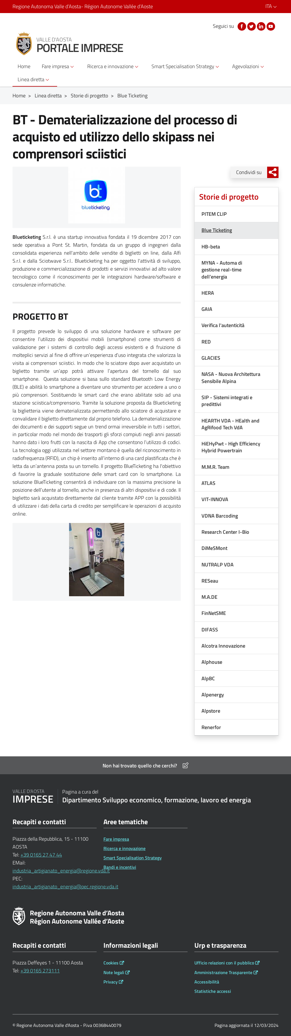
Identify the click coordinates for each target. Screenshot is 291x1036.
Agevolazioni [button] (249, 66)
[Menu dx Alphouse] (236, 662)
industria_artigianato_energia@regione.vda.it (61, 870)
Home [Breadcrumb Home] (19, 95)
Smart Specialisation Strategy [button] (186, 66)
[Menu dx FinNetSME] (236, 613)
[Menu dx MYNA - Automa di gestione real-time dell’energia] (236, 270)
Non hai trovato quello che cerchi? (145, 765)
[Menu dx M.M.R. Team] (236, 467)
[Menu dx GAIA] (236, 309)
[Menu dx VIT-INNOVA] (236, 499)
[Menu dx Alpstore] (236, 711)
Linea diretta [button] (34, 79)
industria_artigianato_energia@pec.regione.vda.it (65, 886)
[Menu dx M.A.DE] (236, 597)
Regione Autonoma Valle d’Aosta (83, 7)
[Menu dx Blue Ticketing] (236, 230)
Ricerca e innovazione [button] (113, 66)
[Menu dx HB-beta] (236, 246)
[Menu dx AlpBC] (236, 678)
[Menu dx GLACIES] (236, 358)
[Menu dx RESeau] (236, 581)
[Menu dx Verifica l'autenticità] (236, 325)
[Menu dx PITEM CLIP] (236, 214)
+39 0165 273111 (40, 970)
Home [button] (24, 66)
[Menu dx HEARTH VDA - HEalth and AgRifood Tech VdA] (236, 424)
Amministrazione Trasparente (223, 972)
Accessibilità (206, 981)
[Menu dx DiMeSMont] (236, 548)
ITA (271, 6)
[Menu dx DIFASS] (236, 629)
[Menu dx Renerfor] (236, 727)
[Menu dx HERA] (236, 293)
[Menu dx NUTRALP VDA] (236, 564)
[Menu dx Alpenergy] (236, 695)
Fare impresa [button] (59, 66)
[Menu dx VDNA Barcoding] (236, 516)
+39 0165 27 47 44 (41, 855)
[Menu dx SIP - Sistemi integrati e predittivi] (236, 401)
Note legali (113, 972)
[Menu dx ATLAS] (236, 483)
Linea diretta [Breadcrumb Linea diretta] (48, 95)
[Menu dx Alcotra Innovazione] (236, 646)
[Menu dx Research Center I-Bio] (236, 532)
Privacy (110, 981)
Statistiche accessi (212, 991)
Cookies (111, 962)
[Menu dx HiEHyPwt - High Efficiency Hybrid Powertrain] (236, 447)
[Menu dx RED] (236, 342)
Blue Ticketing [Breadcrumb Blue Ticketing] (132, 95)
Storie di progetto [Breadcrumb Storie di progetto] (89, 95)
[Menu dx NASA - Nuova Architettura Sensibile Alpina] (236, 377)
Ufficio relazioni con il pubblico (224, 962)
